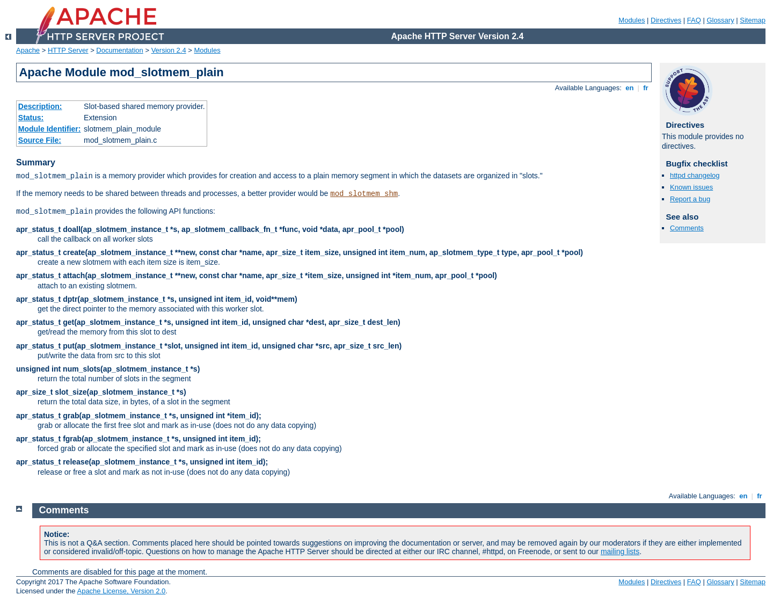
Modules (631, 20)
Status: (30, 117)
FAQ (694, 20)
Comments (687, 228)
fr (646, 88)
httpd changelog (695, 175)
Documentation (119, 50)
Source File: (39, 140)
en (630, 88)
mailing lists (620, 551)
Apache (28, 50)
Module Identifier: (49, 129)
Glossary (720, 20)
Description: (40, 106)
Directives (666, 20)
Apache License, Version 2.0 (121, 591)
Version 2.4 (168, 50)
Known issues (691, 187)
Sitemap (752, 20)
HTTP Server (68, 50)
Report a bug (690, 199)
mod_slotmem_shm (364, 194)
